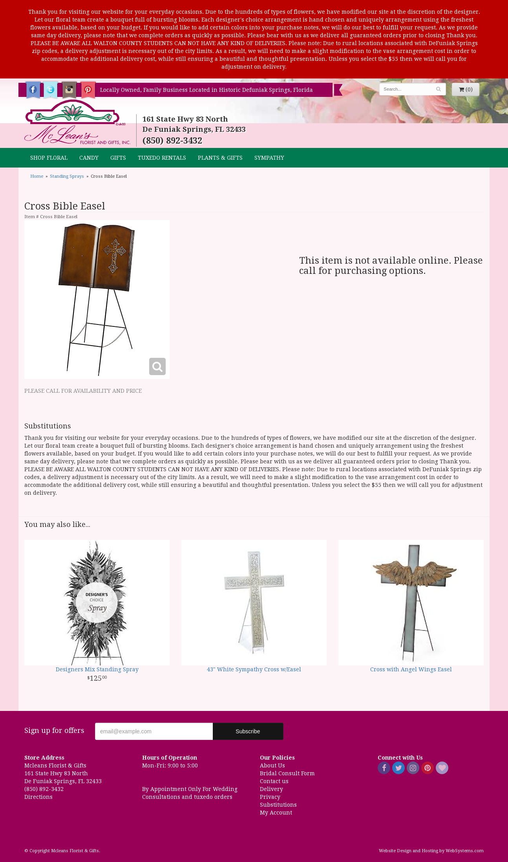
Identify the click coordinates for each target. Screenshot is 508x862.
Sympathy (269, 158)
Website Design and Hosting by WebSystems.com (431, 850)
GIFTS (118, 158)
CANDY (89, 158)
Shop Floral (49, 158)
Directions (38, 797)
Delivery (271, 789)
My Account (276, 812)
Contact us (274, 781)
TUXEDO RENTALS (162, 158)
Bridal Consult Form (287, 773)
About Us (272, 765)
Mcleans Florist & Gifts (77, 122)
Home (36, 176)
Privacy (270, 797)
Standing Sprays (67, 176)
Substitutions (278, 805)
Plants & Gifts (220, 158)
